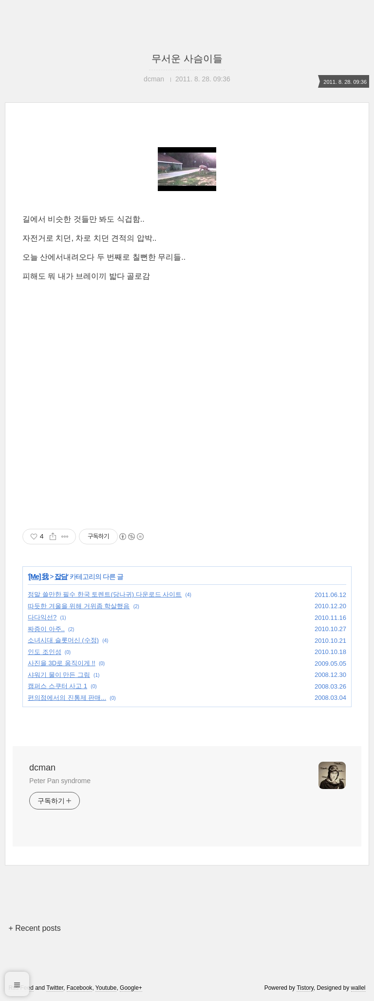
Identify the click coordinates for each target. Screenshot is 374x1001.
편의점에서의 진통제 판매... (67, 697)
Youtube (106, 987)
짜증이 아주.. (46, 629)
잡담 (61, 576)
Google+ (131, 987)
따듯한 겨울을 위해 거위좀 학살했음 (79, 606)
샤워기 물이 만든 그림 (59, 674)
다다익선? (42, 617)
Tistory (305, 987)
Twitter (54, 987)
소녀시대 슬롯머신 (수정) (63, 640)
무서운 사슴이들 (187, 58)
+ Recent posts (34, 928)
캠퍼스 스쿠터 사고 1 (57, 686)
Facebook (80, 987)
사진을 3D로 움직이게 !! (61, 663)
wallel (358, 987)
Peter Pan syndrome (60, 781)
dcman (42, 767)
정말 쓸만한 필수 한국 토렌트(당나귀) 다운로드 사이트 (105, 594)
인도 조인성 (44, 651)
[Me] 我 (39, 576)
